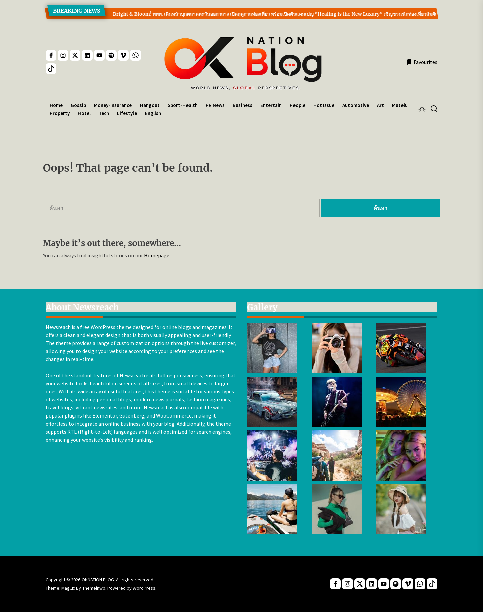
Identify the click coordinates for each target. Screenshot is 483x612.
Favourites (422, 62)
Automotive (355, 105)
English (153, 113)
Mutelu (400, 105)
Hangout (150, 105)
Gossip (78, 105)
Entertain (271, 105)
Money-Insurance (113, 105)
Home (56, 105)
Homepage (156, 255)
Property (60, 113)
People (297, 105)
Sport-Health (183, 105)
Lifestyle (127, 113)
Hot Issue (323, 105)
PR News (215, 105)
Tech (104, 113)
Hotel (84, 113)
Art (380, 105)
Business (242, 105)
